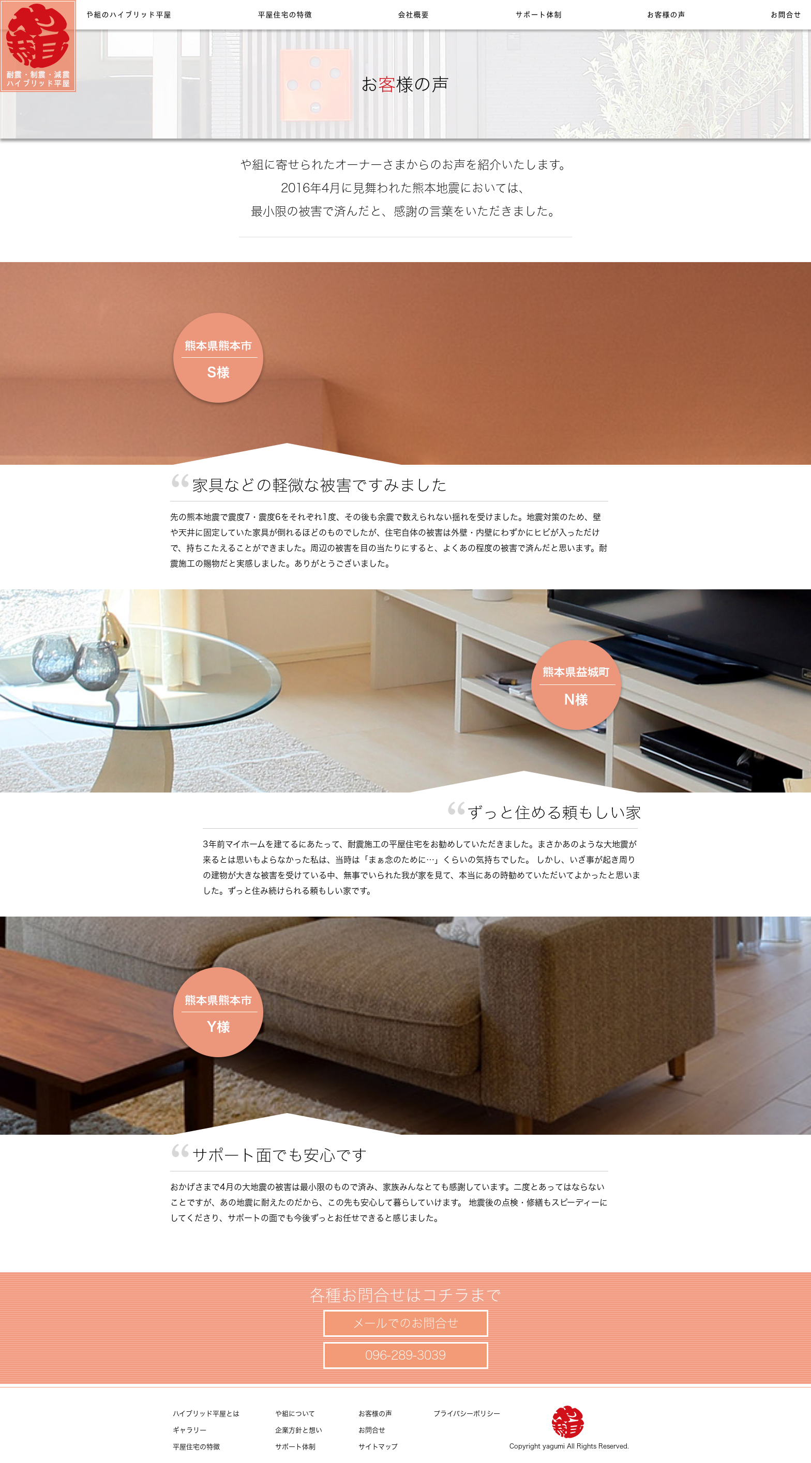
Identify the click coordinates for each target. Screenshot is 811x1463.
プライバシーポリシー (466, 1413)
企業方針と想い (298, 1430)
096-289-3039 (405, 1355)
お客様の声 (375, 1413)
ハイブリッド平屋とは (206, 1413)
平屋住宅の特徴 (196, 1446)
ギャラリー (189, 1430)
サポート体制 (295, 1446)
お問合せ (371, 1430)
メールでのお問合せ (406, 1323)
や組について (295, 1413)
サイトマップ (378, 1446)
